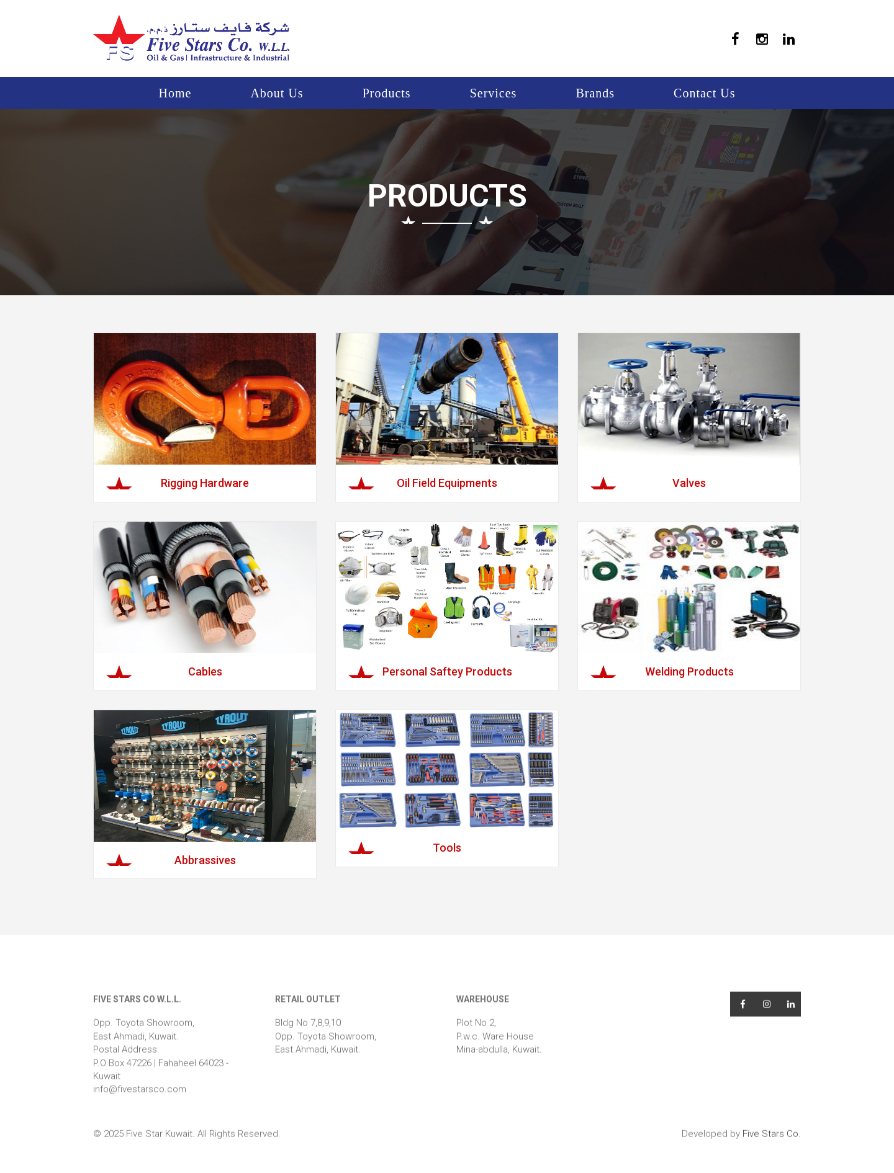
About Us (276, 93)
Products (387, 93)
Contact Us (704, 93)
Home (175, 93)
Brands (595, 93)
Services (493, 93)
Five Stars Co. (772, 1148)
